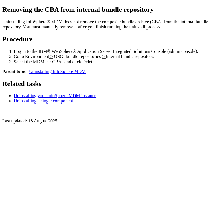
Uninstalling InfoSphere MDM (57, 71)
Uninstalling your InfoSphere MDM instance (55, 95)
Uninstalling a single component (43, 100)
